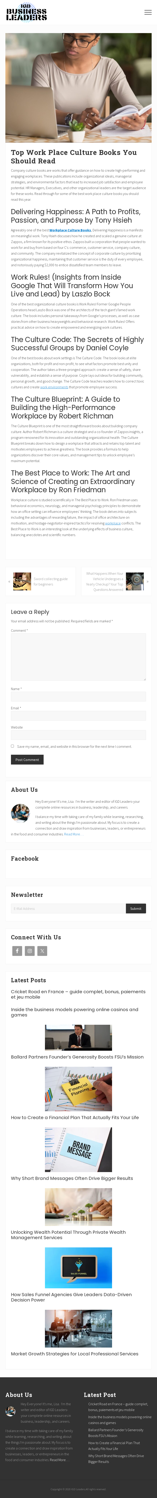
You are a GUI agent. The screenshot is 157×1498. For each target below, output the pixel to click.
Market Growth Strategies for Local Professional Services (74, 1354)
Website (17, 727)
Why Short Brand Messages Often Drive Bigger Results (72, 1178)
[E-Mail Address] (69, 908)
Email (16, 708)
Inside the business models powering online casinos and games (74, 1012)
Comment (19, 630)
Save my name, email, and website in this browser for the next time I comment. (74, 746)
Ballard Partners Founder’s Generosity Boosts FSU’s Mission (77, 1057)
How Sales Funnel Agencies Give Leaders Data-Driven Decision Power (71, 1297)
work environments (54, 387)
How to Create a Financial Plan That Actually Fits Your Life (75, 1117)
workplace (113, 523)
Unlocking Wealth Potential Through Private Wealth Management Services (68, 1235)
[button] (148, 12)
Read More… (74, 834)
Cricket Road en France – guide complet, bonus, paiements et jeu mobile (78, 994)
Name (16, 689)
